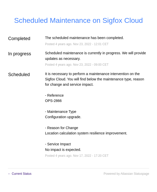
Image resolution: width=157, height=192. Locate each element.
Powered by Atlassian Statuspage (126, 174)
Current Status (20, 174)
